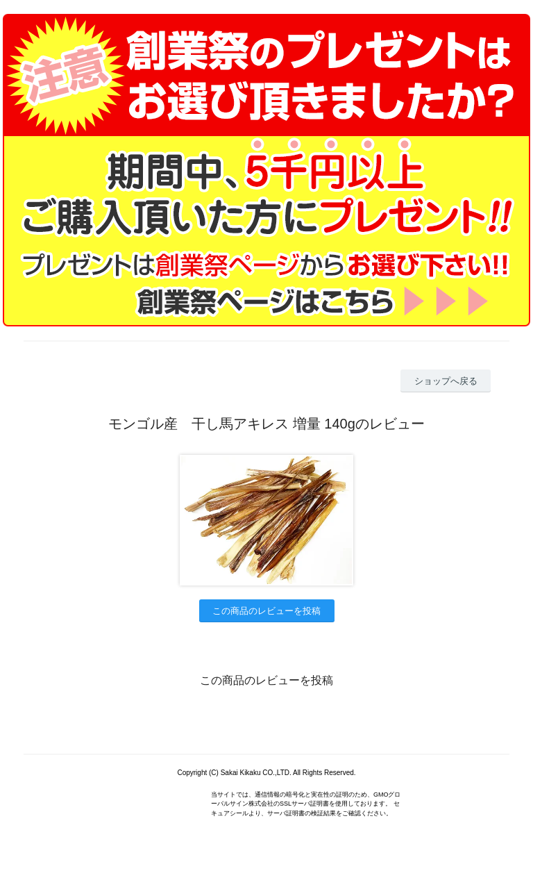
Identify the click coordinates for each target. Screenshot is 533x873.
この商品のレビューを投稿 (266, 611)
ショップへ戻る (445, 381)
